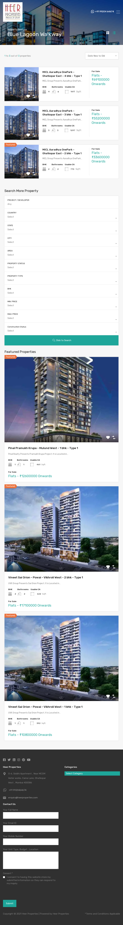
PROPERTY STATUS (16, 263)
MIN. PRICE (12, 301)
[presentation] (19, 892)
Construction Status (17, 327)
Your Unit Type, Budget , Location (20, 849)
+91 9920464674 (17, 790)
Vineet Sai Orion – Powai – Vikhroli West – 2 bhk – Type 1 (45, 577)
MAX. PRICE (13, 314)
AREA (10, 251)
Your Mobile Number (13, 836)
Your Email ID (9, 823)
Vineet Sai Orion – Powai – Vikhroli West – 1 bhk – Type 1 (45, 706)
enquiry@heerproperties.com (23, 797)
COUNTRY (12, 213)
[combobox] (102, 55)
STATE (10, 225)
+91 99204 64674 (104, 12)
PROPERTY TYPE (15, 276)
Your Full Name (10, 810)
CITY (10, 238)
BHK (9, 289)
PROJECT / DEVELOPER (18, 200)
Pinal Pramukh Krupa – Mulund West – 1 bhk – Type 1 (43, 448)
